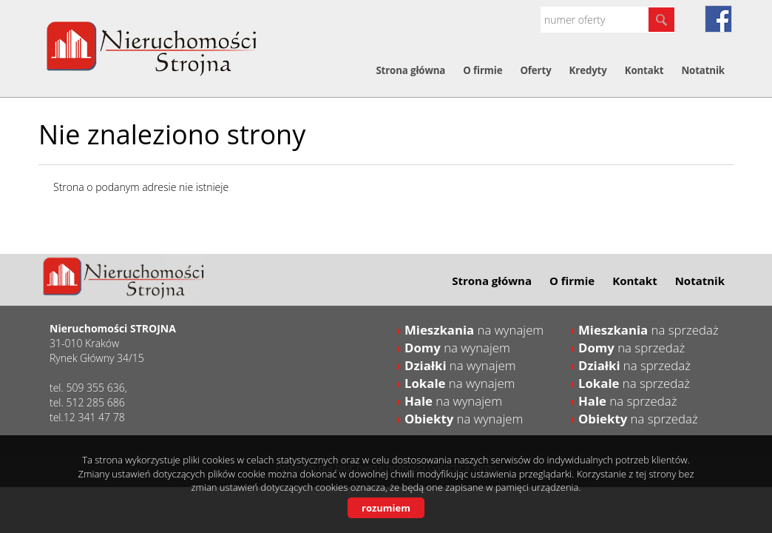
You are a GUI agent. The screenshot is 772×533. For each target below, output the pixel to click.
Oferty (535, 70)
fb (718, 19)
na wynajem (474, 329)
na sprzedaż (648, 329)
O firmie (482, 70)
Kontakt (644, 70)
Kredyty (588, 70)
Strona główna (410, 70)
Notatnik (703, 70)
